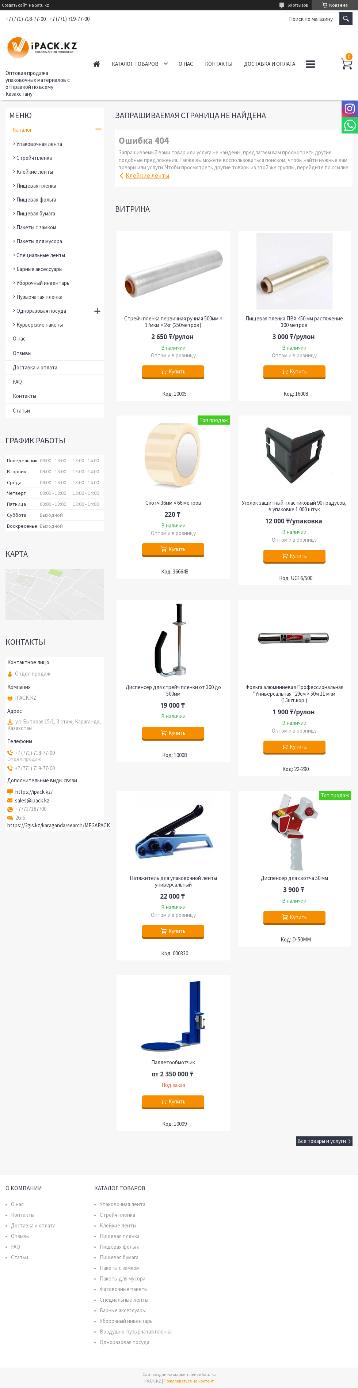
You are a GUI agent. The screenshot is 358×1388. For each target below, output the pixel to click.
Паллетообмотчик (173, 1062)
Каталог (22, 129)
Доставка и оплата (269, 63)
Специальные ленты (40, 255)
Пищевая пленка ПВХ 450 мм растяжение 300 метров (294, 321)
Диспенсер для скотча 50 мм (294, 878)
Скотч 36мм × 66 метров (173, 503)
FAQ (17, 381)
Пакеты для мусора (39, 241)
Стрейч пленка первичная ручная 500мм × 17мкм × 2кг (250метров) (173, 321)
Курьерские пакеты (39, 324)
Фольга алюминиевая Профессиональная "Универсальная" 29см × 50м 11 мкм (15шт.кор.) (294, 694)
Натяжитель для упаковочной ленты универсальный (173, 881)
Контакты (218, 63)
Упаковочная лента (39, 143)
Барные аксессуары (39, 269)
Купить (177, 371)
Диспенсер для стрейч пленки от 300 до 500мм (173, 690)
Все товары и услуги (321, 1140)
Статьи (21, 410)
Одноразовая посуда (41, 310)
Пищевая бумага (35, 213)
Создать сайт (14, 5)
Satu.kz (209, 1374)
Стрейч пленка (34, 157)
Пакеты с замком (36, 227)
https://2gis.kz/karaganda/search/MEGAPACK (58, 825)
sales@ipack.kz (32, 800)
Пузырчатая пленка (39, 296)
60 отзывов (297, 5)
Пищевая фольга (36, 199)
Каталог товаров (135, 63)
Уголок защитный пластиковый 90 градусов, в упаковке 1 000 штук (294, 506)
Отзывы (22, 353)
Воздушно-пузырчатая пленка (136, 1331)
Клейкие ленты (148, 176)
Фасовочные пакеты (124, 1289)
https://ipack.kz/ (34, 792)
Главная (97, 64)
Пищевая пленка (36, 185)
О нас (186, 63)
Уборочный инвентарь (42, 282)
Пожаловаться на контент (189, 1381)
